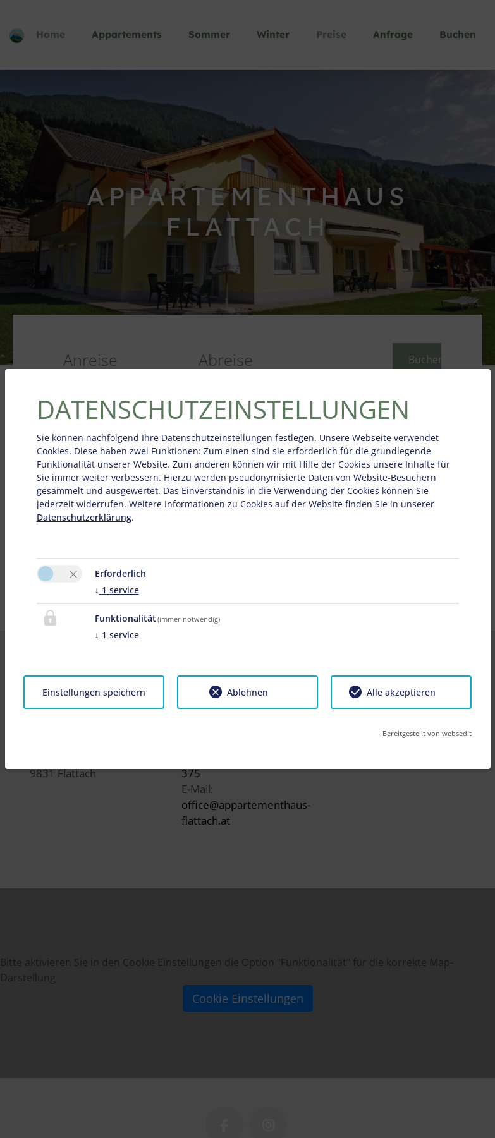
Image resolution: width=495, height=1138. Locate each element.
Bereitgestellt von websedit (427, 733)
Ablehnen (247, 692)
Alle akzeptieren (401, 692)
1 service (117, 590)
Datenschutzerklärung (84, 517)
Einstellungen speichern (93, 692)
